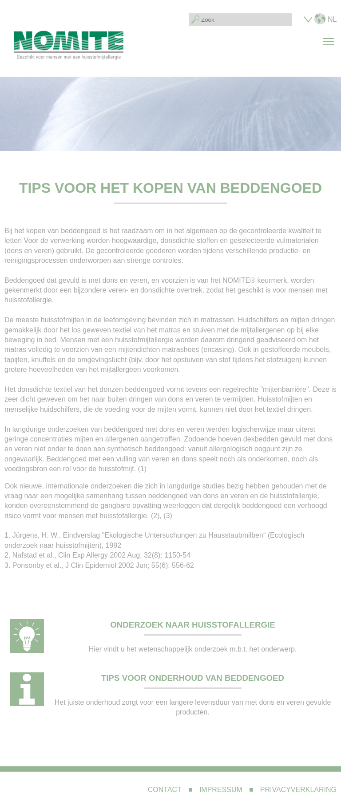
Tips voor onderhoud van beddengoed (192, 678)
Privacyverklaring (298, 789)
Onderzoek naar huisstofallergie (192, 624)
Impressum (220, 789)
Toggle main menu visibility (330, 36)
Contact (165, 789)
